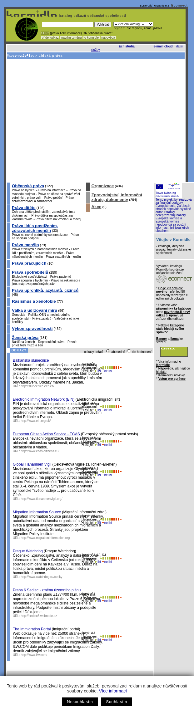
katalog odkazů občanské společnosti (92, 15)
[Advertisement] (58, 120)
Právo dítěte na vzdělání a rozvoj (58, 219)
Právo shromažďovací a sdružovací (43, 199)
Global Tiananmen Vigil (32, 464)
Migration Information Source (37, 512)
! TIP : (45, 33)
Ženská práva (25, 337)
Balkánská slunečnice (31, 360)
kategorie (177, 325)
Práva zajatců (41, 318)
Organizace (102, 185)
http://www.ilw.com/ (34, 655)
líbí (98, 371)
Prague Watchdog (28, 551)
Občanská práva (28, 185)
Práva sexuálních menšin (63, 256)
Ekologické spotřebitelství (29, 276)
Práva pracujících (29, 263)
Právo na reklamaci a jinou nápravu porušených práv (46, 282)
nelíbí (107, 371)
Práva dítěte (24, 207)
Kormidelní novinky (171, 375)
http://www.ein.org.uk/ (36, 421)
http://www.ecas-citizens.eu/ (40, 451)
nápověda (108, 37)
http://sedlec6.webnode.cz (39, 616)
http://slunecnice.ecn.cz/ (37, 386)
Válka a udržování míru (34, 310)
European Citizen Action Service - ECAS (47, 434)
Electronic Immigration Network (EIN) (44, 399)
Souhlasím (116, 701)
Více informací (113, 690)
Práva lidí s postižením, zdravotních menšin (35, 228)
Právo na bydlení (23, 190)
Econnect (179, 5)
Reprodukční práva (51, 342)
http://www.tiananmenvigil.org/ (41, 499)
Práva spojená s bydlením (30, 280)
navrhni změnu (71, 37)
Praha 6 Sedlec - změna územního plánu (47, 590)
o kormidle (91, 37)
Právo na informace (52, 190)
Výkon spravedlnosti (32, 328)
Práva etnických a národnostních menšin (40, 249)
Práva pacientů (60, 276)
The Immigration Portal (32, 629)
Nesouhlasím (80, 701)
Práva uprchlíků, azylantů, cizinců (45, 290)
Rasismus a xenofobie (34, 301)
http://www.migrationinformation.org (45, 538)
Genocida (18, 314)
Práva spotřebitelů (30, 272)
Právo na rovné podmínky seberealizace (39, 235)
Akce (96, 206)
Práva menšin (25, 244)
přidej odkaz (50, 37)
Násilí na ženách (23, 342)
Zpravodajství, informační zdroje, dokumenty (116, 197)
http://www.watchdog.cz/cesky (41, 577)
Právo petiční (53, 197)
